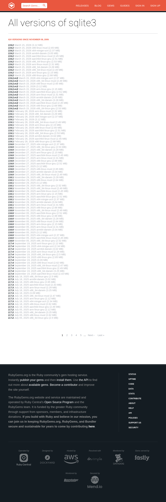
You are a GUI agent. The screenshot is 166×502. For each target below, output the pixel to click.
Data (131, 389)
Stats (132, 394)
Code (131, 384)
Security (133, 427)
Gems (110, 5)
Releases (82, 5)
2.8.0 (11, 210)
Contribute (135, 398)
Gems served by (142, 451)
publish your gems (32, 380)
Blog (98, 5)
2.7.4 (11, 243)
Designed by (48, 451)
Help (131, 408)
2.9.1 (11, 111)
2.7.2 (11, 309)
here (92, 426)
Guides (125, 5)
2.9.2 (11, 45)
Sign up (155, 5)
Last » (101, 335)
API (130, 413)
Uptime (132, 379)
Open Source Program (59, 402)
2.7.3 (11, 276)
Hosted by (72, 451)
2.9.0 (11, 144)
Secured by (96, 473)
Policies (133, 418)
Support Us (135, 423)
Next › (91, 335)
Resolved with (95, 451)
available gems (38, 384)
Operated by (24, 452)
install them (64, 380)
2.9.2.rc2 (13, 78)
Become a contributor (63, 384)
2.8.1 (11, 177)
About (132, 403)
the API (83, 380)
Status (132, 374)
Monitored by (119, 451)
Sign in (139, 5)
